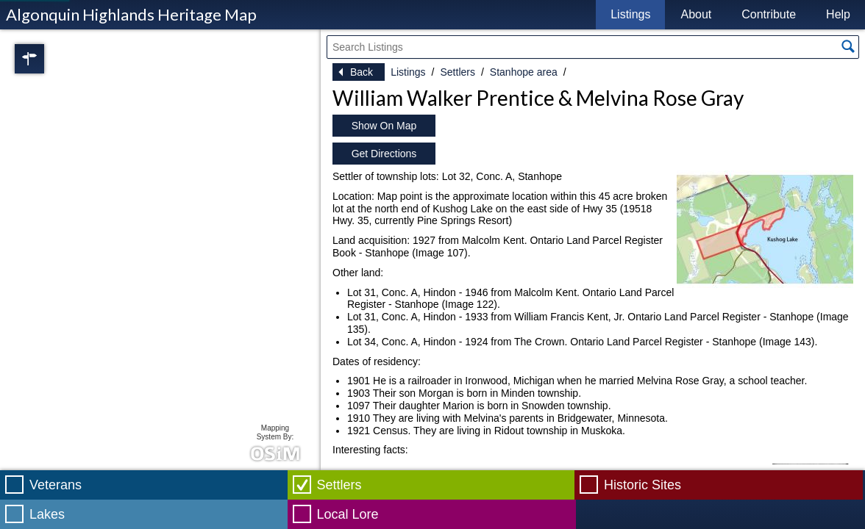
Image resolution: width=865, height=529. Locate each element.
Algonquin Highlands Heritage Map (131, 14)
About (695, 14)
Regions (50, 58)
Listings (630, 14)
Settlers (457, 72)
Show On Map (384, 126)
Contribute (768, 14)
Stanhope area (524, 72)
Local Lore (348, 514)
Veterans (55, 485)
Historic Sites (642, 485)
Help (838, 14)
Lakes (47, 514)
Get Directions (384, 153)
